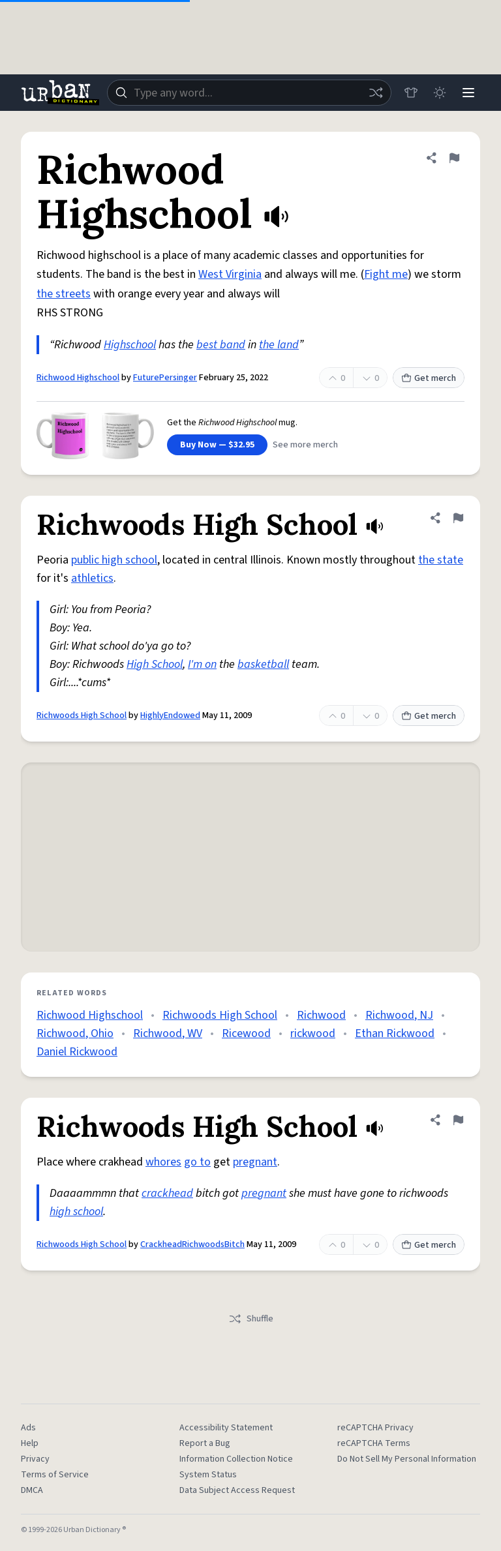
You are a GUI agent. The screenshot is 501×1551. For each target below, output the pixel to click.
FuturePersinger (165, 377)
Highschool (130, 345)
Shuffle (250, 1318)
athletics (92, 578)
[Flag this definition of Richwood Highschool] (454, 157)
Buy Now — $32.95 (217, 444)
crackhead (167, 1193)
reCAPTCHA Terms (373, 1443)
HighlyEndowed (170, 715)
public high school (114, 560)
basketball (263, 664)
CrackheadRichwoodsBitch (192, 1244)
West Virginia (230, 274)
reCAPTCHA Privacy (375, 1427)
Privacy (35, 1459)
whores (163, 1162)
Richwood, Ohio (75, 1033)
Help (29, 1443)
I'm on (202, 664)
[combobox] (249, 93)
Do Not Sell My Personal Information (406, 1459)
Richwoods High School (82, 715)
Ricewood (246, 1033)
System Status (208, 1474)
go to (197, 1162)
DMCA (32, 1490)
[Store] (411, 92)
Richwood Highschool (78, 377)
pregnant (255, 1162)
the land (279, 345)
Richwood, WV (167, 1033)
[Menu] (468, 92)
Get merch (428, 378)
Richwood (321, 1015)
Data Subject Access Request (237, 1490)
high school (76, 1211)
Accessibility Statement (226, 1427)
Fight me (386, 274)
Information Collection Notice (236, 1459)
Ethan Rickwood (394, 1033)
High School (155, 664)
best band (220, 345)
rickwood (312, 1033)
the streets (64, 294)
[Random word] (376, 92)
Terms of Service (55, 1474)
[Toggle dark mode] (439, 92)
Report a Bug (204, 1443)
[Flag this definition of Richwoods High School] (458, 517)
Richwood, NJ (399, 1015)
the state (440, 560)
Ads (28, 1427)
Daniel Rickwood (77, 1052)
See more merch (305, 444)
